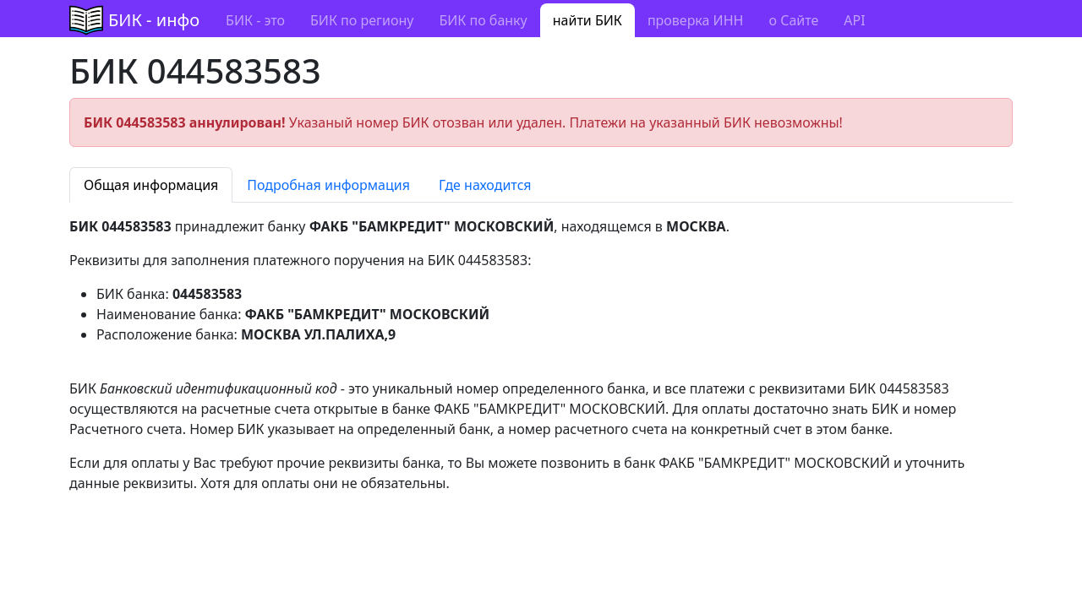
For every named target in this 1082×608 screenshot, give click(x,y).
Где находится (485, 185)
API (854, 20)
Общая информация (151, 185)
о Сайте (793, 20)
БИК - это (255, 20)
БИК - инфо (153, 19)
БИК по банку (483, 20)
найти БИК (587, 20)
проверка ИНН (696, 20)
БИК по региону (361, 20)
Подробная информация (328, 185)
